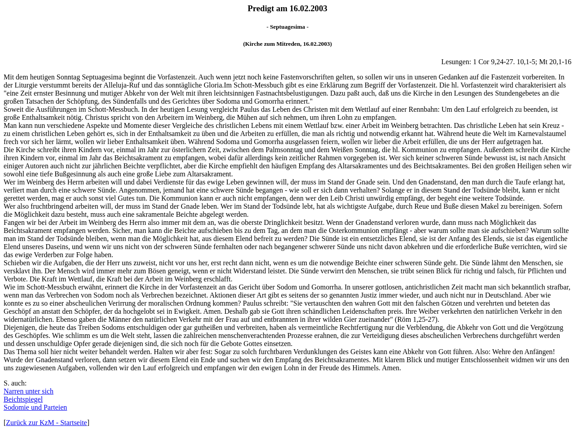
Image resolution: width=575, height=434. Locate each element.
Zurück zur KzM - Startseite (46, 422)
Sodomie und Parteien (35, 407)
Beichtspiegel (23, 399)
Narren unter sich (28, 391)
